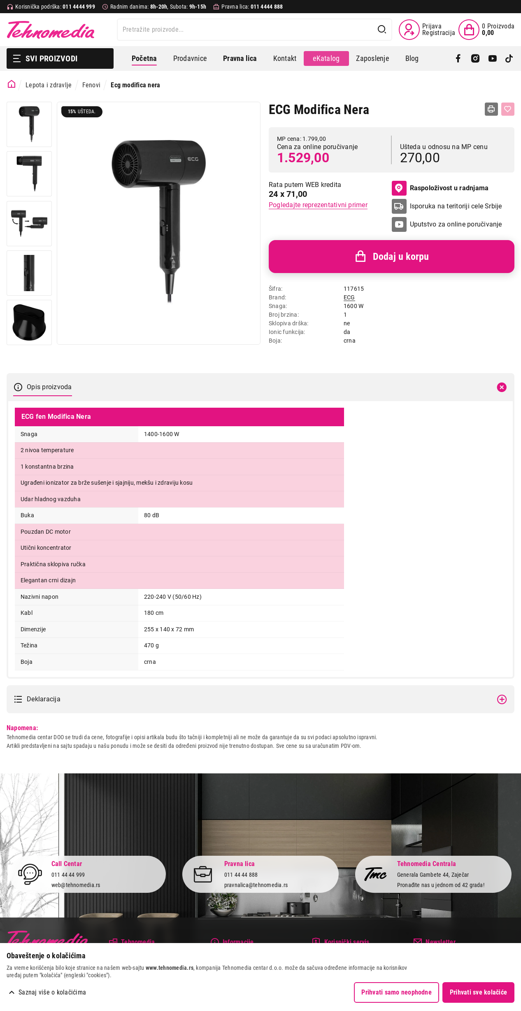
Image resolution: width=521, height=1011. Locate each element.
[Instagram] (475, 58)
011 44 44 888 (241, 874)
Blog (412, 58)
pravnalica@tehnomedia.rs (256, 885)
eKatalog (326, 58)
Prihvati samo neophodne (396, 992)
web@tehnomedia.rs (75, 885)
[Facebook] (458, 58)
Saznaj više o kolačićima (52, 992)
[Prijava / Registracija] (427, 29)
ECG (349, 297)
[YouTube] (492, 58)
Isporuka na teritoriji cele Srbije (456, 206)
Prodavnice (190, 58)
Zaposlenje (372, 58)
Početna (144, 58)
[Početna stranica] (12, 84)
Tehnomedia (51, 30)
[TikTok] (509, 58)
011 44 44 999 (68, 874)
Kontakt (285, 58)
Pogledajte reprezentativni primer (318, 205)
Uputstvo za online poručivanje (456, 224)
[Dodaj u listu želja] (507, 109)
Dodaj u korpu (391, 256)
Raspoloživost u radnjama (440, 188)
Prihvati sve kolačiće (478, 992)
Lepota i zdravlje (49, 85)
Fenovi (91, 85)
